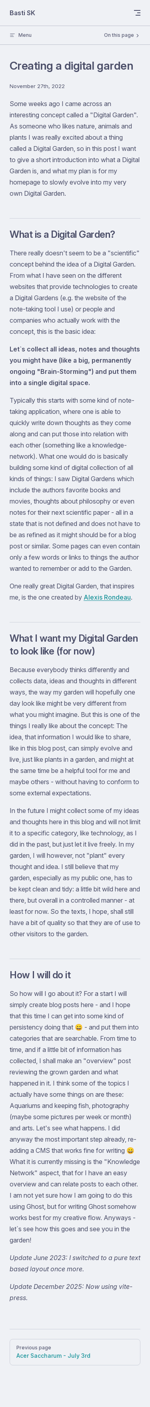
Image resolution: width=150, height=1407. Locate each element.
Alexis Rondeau (107, 597)
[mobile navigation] (137, 13)
